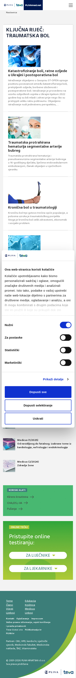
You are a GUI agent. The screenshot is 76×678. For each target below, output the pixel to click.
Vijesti (9, 608)
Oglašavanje (22, 618)
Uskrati (38, 418)
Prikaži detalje (53, 379)
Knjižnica (30, 605)
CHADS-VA (14, 503)
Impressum (37, 618)
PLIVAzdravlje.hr (33, 629)
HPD (23, 641)
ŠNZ (18, 648)
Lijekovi (10, 612)
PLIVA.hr (10, 633)
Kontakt (10, 618)
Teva (8, 629)
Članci (9, 605)
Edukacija (30, 600)
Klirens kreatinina (17, 497)
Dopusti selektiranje (38, 405)
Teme (9, 600)
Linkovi (29, 612)
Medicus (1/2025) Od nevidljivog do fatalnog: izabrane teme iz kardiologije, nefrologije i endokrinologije (37, 444)
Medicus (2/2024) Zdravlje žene (21, 466)
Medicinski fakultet (25, 644)
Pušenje (12, 509)
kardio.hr (31, 641)
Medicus (30, 608)
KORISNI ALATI (17, 490)
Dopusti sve (38, 392)
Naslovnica (11, 12)
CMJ (18, 641)
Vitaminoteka (29, 648)
